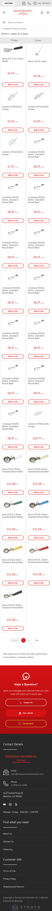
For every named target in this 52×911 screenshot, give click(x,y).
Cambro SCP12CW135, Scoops (38, 107)
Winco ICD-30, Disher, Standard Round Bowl (12, 606)
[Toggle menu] (4, 12)
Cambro (12, 657)
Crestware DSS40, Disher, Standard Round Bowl (36, 335)
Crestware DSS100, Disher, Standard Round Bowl (11, 290)
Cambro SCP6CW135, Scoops (12, 107)
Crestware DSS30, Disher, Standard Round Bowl (10, 335)
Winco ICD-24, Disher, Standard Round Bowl (38, 560)
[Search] (26, 22)
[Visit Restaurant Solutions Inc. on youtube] (4, 804)
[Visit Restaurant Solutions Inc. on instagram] (10, 804)
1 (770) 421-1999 (19, 785)
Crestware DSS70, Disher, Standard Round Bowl (10, 426)
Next (37, 640)
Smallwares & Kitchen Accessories (15, 29)
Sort (38, 40)
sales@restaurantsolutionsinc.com (27, 774)
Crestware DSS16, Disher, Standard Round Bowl (36, 245)
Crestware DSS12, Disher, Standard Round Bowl (10, 245)
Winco (30, 657)
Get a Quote (26, 713)
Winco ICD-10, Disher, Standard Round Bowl (38, 470)
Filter (14, 40)
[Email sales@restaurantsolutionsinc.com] (24, 3)
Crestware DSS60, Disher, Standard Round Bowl (10, 381)
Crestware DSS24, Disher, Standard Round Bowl (36, 290)
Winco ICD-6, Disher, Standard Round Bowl (12, 470)
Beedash (19, 900)
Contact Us (26, 702)
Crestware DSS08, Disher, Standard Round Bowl (36, 381)
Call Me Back (41, 3)
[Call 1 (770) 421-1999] (29, 3)
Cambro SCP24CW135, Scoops (12, 153)
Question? (9, 3)
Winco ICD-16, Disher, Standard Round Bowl (38, 515)
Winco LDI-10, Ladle (37, 61)
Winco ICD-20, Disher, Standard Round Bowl (12, 561)
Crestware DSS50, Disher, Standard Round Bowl (36, 154)
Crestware (22, 657)
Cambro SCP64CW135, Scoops (38, 425)
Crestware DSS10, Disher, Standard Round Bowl (36, 199)
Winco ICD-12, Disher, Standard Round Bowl (12, 515)
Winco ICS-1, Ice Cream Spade (13, 59)
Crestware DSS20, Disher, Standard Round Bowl (10, 199)
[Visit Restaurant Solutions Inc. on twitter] (16, 804)
